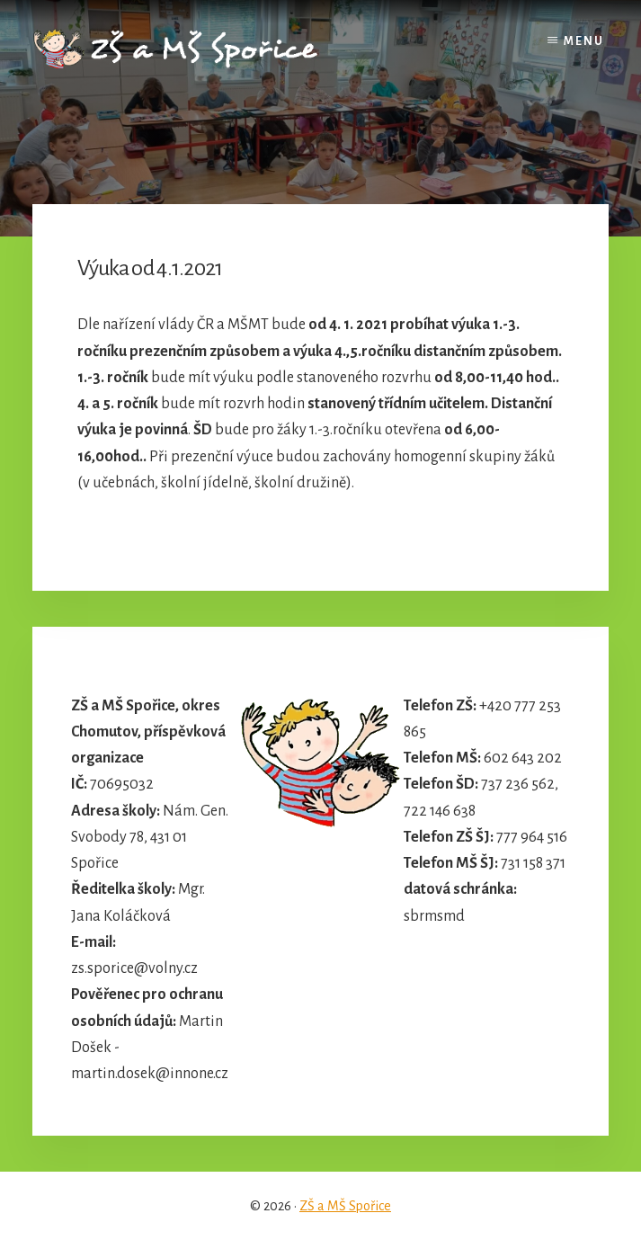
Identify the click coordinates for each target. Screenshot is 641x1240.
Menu (584, 41)
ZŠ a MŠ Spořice (345, 1206)
